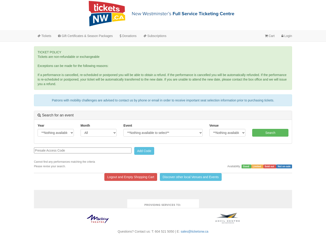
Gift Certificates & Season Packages (85, 36)
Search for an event (56, 115)
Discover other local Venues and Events (191, 177)
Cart (270, 36)
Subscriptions (154, 36)
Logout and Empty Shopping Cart (130, 177)
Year (41, 125)
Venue (214, 125)
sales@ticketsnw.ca (194, 231)
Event (127, 125)
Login (286, 36)
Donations (128, 36)
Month (85, 125)
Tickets (44, 36)
